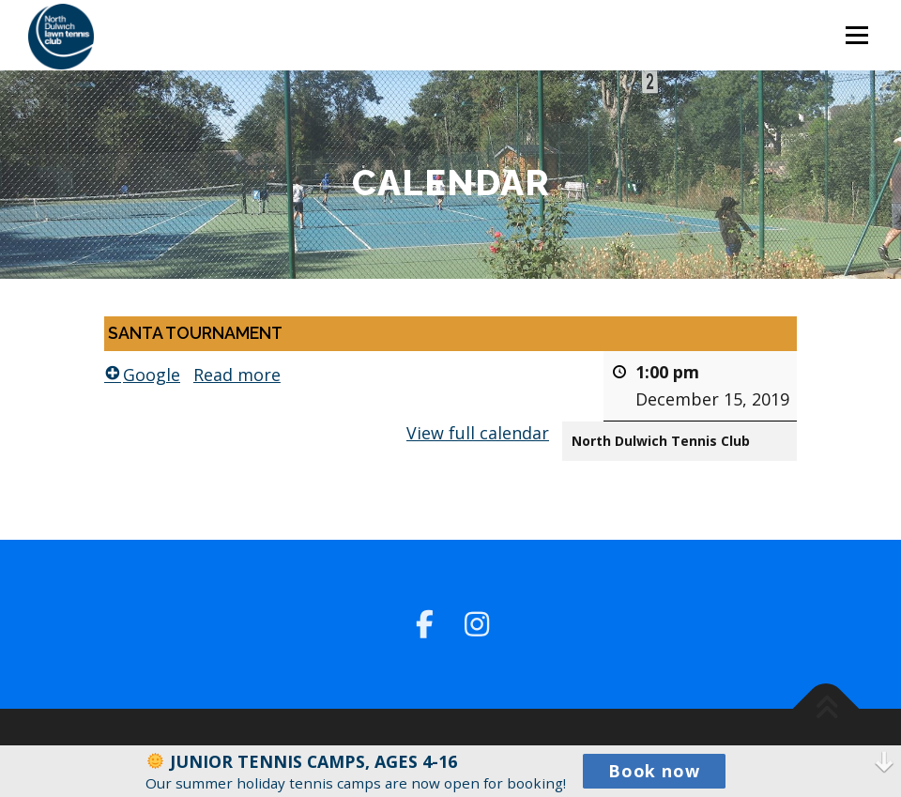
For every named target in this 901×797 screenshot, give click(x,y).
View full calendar (477, 432)
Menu (856, 34)
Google (142, 373)
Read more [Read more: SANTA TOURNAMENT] (237, 373)
